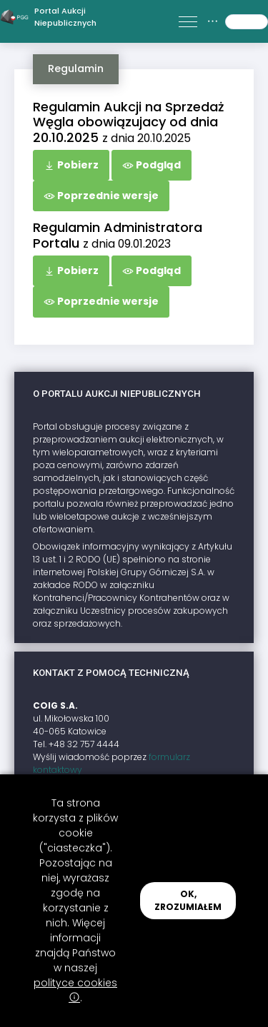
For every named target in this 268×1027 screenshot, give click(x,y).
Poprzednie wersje (107, 195)
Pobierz (77, 165)
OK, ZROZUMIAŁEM (188, 900)
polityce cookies (75, 989)
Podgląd (157, 165)
